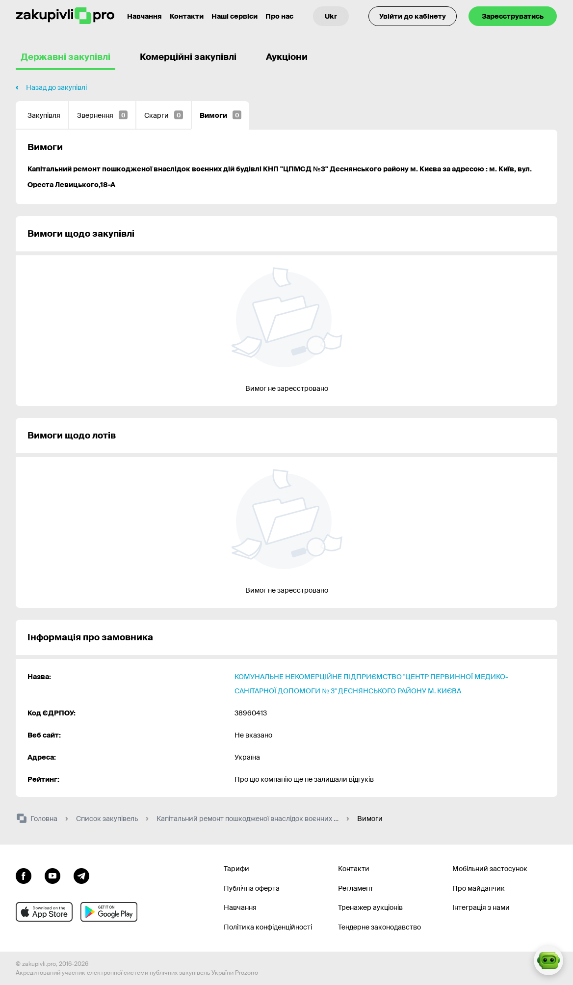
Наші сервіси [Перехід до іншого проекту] (234, 16)
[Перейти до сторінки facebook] (23, 875)
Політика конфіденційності (268, 927)
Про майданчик (478, 888)
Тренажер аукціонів (370, 907)
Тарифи (236, 868)
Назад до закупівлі (56, 87)
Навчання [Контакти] (144, 16)
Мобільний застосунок (489, 868)
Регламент (355, 888)
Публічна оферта (252, 888)
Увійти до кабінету (412, 16)
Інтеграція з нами (481, 907)
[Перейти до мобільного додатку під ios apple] (44, 912)
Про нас (279, 16)
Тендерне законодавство (379, 927)
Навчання (240, 907)
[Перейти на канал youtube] (52, 875)
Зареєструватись (513, 16)
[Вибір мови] (331, 16)
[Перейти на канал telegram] (81, 875)
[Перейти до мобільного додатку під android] (108, 912)
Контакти (187, 16)
